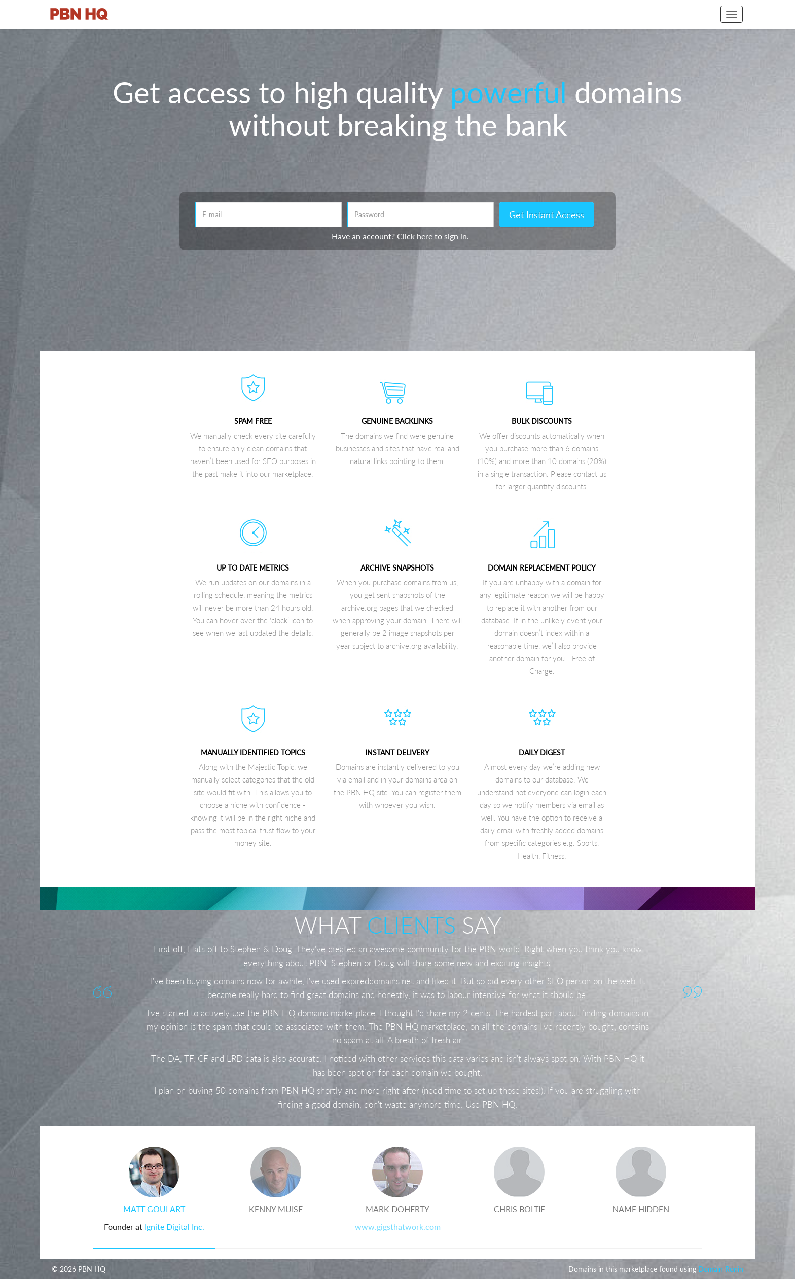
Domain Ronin (720, 1269)
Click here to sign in (432, 236)
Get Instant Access (546, 214)
